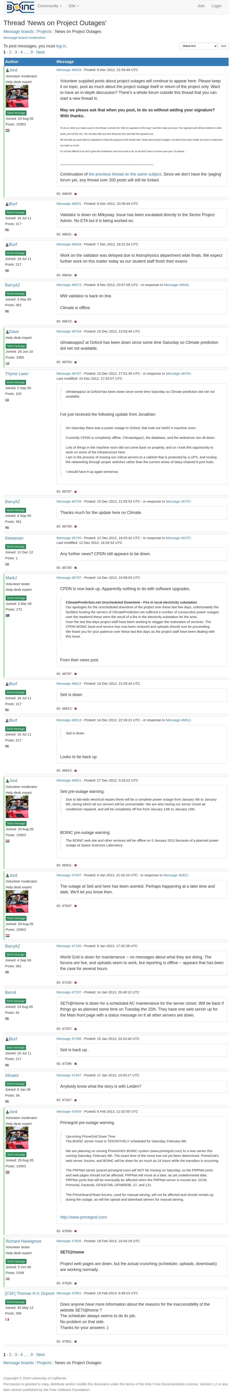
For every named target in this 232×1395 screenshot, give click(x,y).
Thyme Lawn (17, 373)
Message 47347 (69, 1075)
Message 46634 (69, 244)
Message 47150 (69, 946)
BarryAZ (12, 285)
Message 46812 (69, 683)
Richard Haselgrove (23, 1241)
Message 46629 (69, 70)
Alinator (12, 1075)
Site (73, 6)
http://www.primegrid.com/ (83, 1217)
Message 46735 (69, 538)
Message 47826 (69, 1241)
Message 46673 (69, 285)
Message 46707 (69, 373)
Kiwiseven (14, 538)
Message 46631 (69, 203)
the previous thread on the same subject (125, 174)
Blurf (13, 204)
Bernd (10, 992)
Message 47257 (69, 992)
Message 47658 (69, 1111)
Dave (14, 331)
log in (61, 46)
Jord (13, 70)
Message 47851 (69, 1293)
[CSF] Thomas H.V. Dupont (29, 1293)
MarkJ (11, 578)
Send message (16, 113)
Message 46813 (69, 720)
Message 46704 (69, 331)
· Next (39, 52)
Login (217, 6)
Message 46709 (69, 501)
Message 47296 (69, 1039)
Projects (44, 31)
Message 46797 (69, 577)
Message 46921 (69, 780)
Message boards (18, 31)
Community (50, 6)
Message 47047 (69, 875)
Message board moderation (24, 37)
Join (201, 6)
